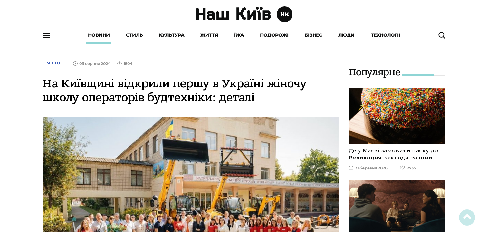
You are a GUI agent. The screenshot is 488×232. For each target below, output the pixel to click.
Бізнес (313, 35)
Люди (346, 35)
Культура (171, 35)
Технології (385, 35)
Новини (99, 35)
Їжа (239, 35)
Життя (209, 35)
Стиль (134, 35)
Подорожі (274, 35)
